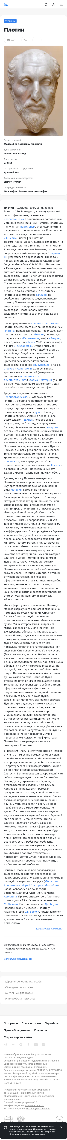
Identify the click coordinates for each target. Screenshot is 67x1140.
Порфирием (27, 226)
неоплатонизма (14, 219)
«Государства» (23, 346)
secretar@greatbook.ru (38, 1108)
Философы (10, 21)
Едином (28, 419)
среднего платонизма (45, 323)
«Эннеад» (10, 238)
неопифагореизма (15, 397)
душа (38, 412)
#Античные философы (19, 993)
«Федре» (54, 338)
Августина (10, 896)
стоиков (9, 368)
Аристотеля (24, 368)
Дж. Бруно (51, 904)
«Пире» (30, 342)
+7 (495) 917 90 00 (34, 1105)
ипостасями (11, 461)
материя (16, 489)
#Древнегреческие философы (23, 981)
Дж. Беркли (32, 911)
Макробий (51, 885)
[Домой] (6, 5)
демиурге (52, 427)
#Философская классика (20, 998)
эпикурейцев (41, 364)
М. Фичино (11, 904)
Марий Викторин (32, 885)
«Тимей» (38, 334)
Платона (9, 330)
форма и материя (40, 380)
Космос (55, 465)
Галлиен (41, 294)
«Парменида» (30, 338)
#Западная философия (19, 987)
